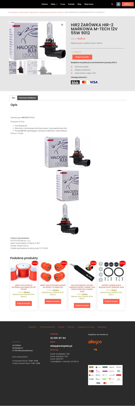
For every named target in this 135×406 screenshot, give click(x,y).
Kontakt (71, 4)
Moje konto (88, 4)
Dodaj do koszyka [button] (23, 303)
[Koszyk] (128, 4)
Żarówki (60, 12)
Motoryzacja (24, 12)
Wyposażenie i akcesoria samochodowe (43, 12)
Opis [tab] (13, 98)
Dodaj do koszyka (82, 57)
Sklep (54, 4)
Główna (45, 4)
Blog (79, 4)
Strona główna (13, 12)
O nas (62, 4)
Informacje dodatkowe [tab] (27, 98)
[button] (54, 4)
